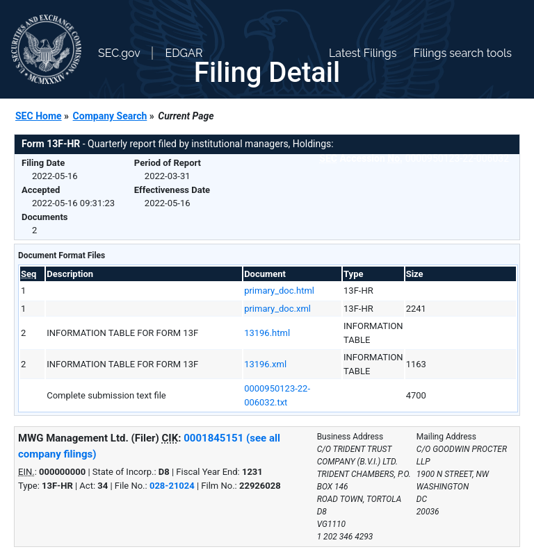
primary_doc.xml (277, 308)
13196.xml (265, 364)
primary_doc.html (279, 290)
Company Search (110, 115)
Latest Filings (362, 53)
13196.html (267, 333)
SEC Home (38, 115)
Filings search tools (462, 53)
